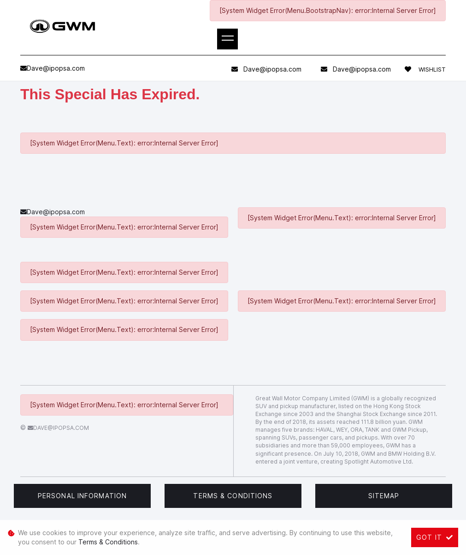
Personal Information (82, 496)
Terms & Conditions (232, 496)
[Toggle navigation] (227, 39)
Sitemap (384, 496)
